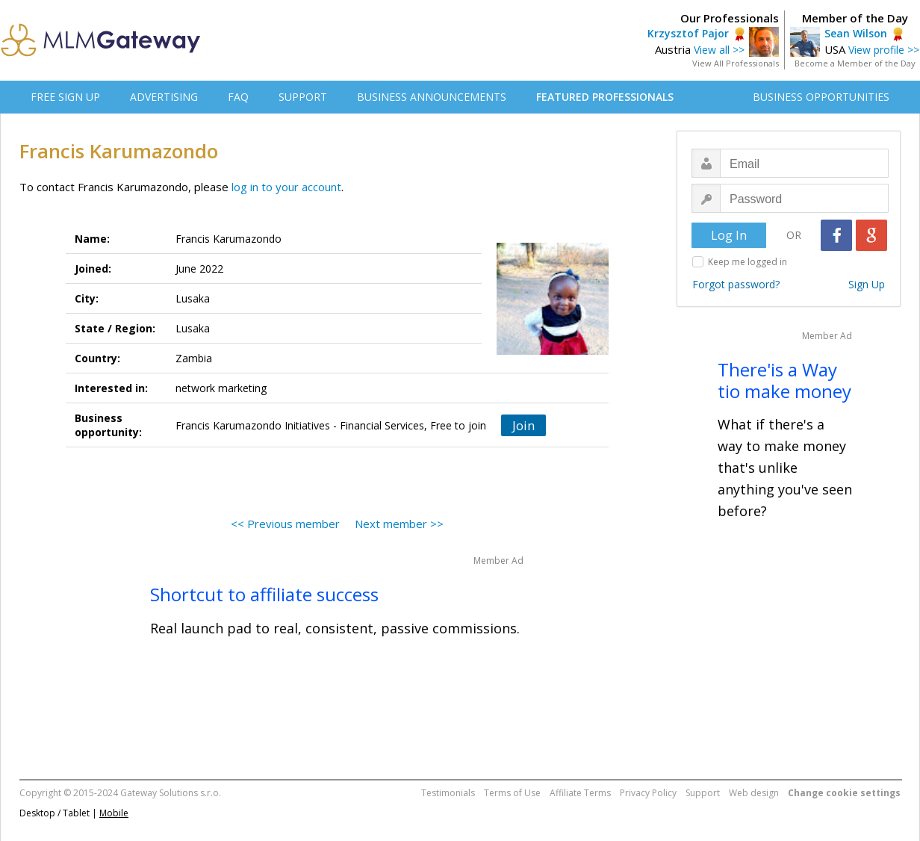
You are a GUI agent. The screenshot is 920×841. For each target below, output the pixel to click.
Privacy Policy (648, 792)
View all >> (719, 50)
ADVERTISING (164, 97)
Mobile (113, 813)
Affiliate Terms (580, 792)
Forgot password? (736, 284)
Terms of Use (512, 792)
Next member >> (399, 523)
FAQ (238, 97)
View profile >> (883, 50)
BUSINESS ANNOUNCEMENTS (431, 97)
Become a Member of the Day (855, 63)
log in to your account (286, 186)
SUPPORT (303, 97)
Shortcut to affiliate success (264, 594)
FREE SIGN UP (65, 97)
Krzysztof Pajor (688, 33)
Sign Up (866, 284)
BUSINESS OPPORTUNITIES (821, 97)
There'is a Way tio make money (784, 380)
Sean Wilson (855, 33)
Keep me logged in (747, 261)
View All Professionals (735, 63)
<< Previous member (285, 523)
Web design (754, 792)
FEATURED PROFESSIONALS (605, 97)
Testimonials (448, 792)
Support (703, 792)
